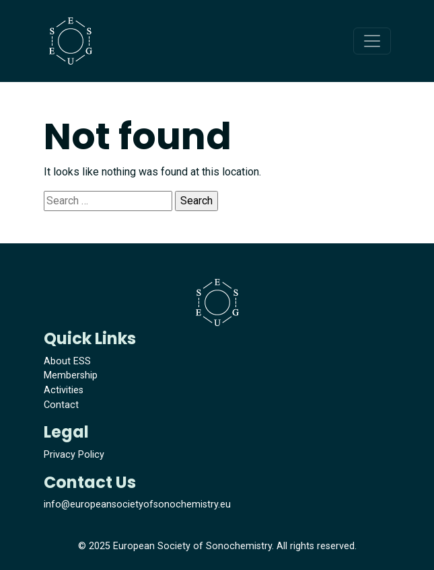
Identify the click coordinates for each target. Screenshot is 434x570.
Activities (63, 390)
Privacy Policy (74, 454)
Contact (61, 405)
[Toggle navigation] (372, 41)
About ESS (67, 361)
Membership (71, 375)
